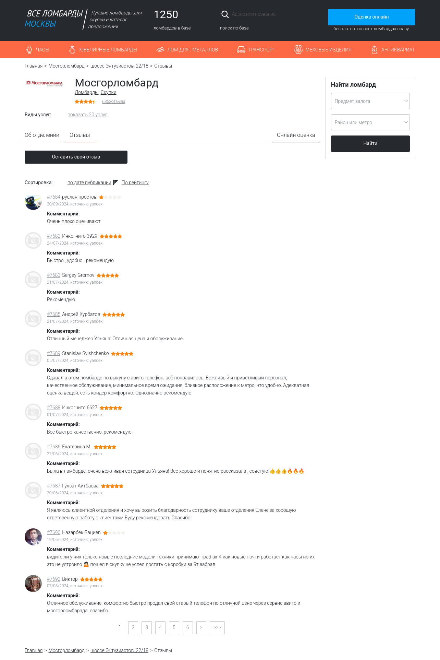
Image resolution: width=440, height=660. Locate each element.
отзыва (113, 101)
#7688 (53, 407)
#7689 (53, 353)
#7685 (53, 314)
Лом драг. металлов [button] (192, 49)
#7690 (53, 532)
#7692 (53, 579)
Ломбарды (86, 92)
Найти (371, 143)
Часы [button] (42, 49)
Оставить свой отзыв (76, 157)
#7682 (53, 236)
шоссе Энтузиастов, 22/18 (119, 66)
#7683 (53, 275)
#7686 (53, 446)
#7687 (53, 485)
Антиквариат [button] (398, 49)
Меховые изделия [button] (328, 49)
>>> (217, 627)
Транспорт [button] (262, 49)
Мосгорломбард (67, 66)
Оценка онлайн (371, 17)
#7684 (53, 197)
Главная (33, 66)
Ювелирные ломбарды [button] (108, 49)
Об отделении (42, 135)
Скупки (109, 92)
